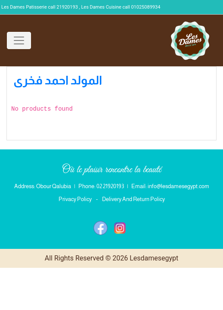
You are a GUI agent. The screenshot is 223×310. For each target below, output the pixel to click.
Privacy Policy (75, 199)
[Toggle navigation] (19, 40)
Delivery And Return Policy (133, 199)
